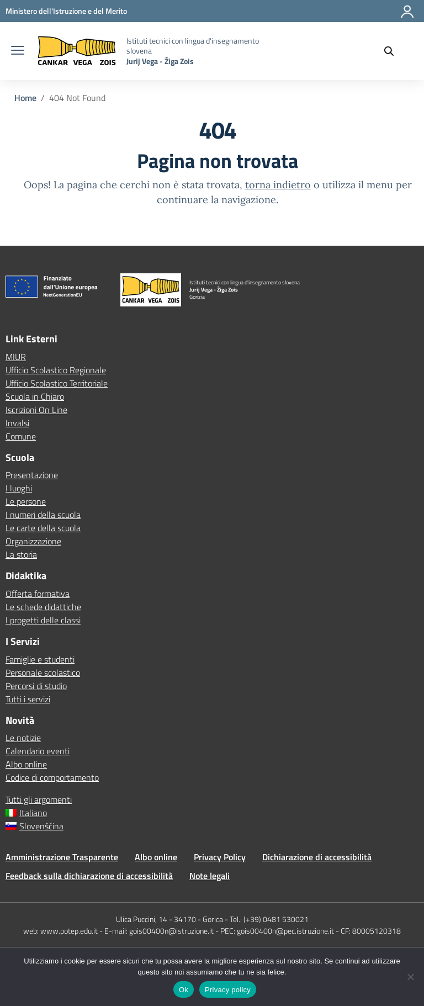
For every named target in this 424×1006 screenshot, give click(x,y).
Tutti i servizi (28, 699)
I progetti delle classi (43, 620)
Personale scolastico (43, 672)
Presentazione (32, 474)
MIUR (16, 356)
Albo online (26, 764)
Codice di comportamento (52, 777)
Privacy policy (228, 990)
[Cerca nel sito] (394, 51)
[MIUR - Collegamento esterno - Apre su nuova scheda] (66, 11)
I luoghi (19, 488)
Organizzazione (33, 541)
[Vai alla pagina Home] (25, 97)
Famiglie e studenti (40, 659)
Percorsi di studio (36, 685)
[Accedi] (408, 16)
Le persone (26, 501)
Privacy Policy (220, 857)
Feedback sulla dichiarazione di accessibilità (89, 875)
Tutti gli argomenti (39, 799)
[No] (410, 976)
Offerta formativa (38, 593)
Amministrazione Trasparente (62, 857)
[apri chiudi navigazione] (17, 51)
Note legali (209, 875)
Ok (183, 990)
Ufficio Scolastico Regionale (56, 370)
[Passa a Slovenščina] (212, 826)
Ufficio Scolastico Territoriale (57, 383)
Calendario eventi (38, 751)
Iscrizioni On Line (36, 409)
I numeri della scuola (43, 514)
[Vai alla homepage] (76, 51)
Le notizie (23, 737)
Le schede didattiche (43, 606)
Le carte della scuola (43, 527)
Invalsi (17, 423)
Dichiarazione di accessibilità (317, 857)
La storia (21, 554)
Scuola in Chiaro (35, 396)
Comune (21, 436)
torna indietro (278, 184)
